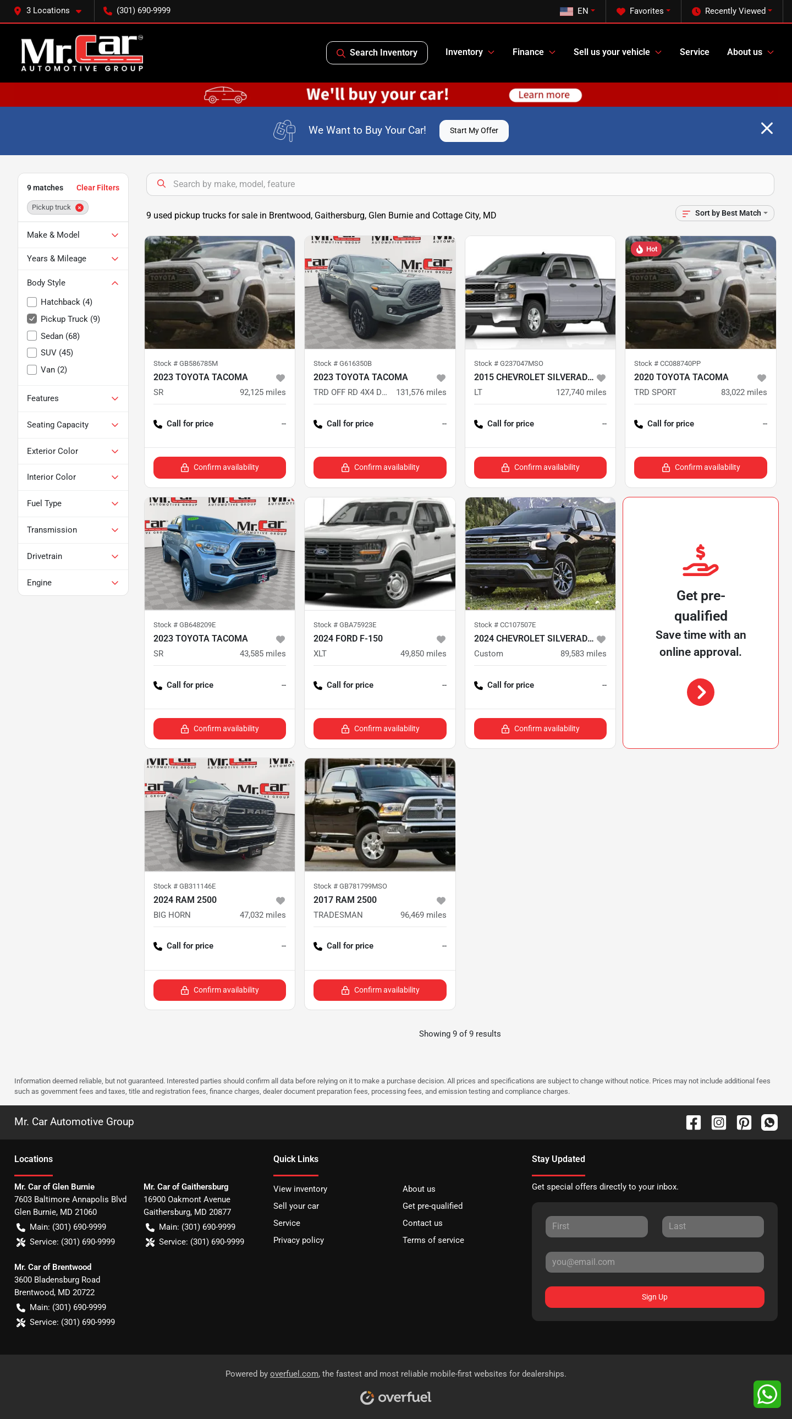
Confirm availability (219, 467)
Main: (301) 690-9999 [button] (61, 1227)
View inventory (300, 1189)
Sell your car (296, 1206)
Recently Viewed (729, 11)
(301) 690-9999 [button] (136, 10)
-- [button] (284, 424)
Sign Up (655, 1296)
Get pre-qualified (433, 1206)
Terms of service (433, 1240)
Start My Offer (474, 130)
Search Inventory (377, 52)
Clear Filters (97, 187)
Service (695, 52)
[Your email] (655, 1262)
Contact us (423, 1223)
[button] (52, 10)
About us (419, 1189)
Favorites (640, 11)
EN (574, 11)
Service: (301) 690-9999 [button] (65, 1242)
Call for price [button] (183, 424)
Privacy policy (298, 1240)
